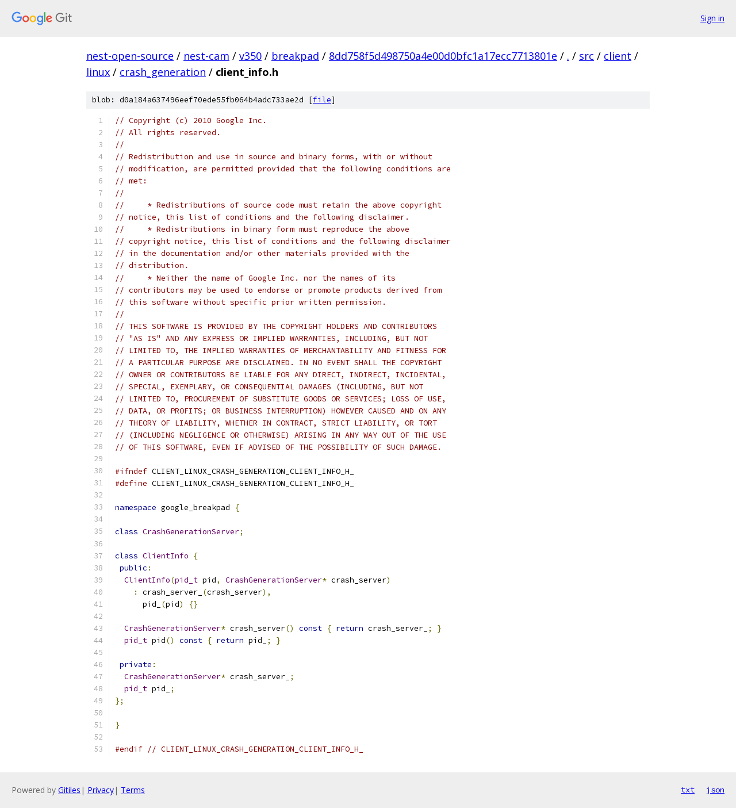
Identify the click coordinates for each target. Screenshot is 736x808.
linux (98, 72)
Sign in (712, 18)
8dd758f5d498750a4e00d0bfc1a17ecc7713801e (443, 56)
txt (688, 789)
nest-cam (206, 56)
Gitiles (69, 789)
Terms (133, 789)
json (715, 789)
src (586, 56)
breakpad (295, 56)
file (322, 100)
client (617, 56)
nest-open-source (130, 56)
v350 (250, 56)
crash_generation (163, 72)
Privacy (100, 789)
